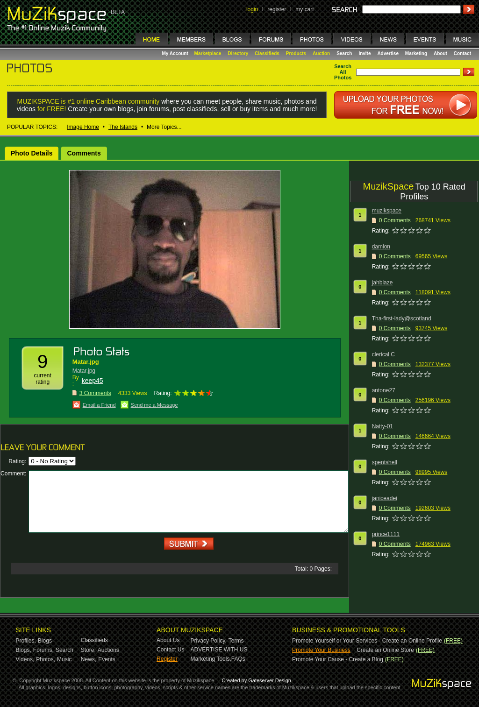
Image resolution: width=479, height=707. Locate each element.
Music (64, 659)
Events (106, 659)
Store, (88, 650)
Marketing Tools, (211, 659)
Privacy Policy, (209, 640)
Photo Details (31, 153)
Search (344, 53)
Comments (83, 153)
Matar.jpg (85, 361)
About (440, 53)
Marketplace (208, 53)
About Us (168, 640)
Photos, (45, 659)
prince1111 (386, 534)
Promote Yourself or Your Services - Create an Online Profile (367, 640)
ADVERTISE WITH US (219, 649)
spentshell (384, 462)
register (276, 9)
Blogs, (23, 650)
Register (167, 659)
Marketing (416, 53)
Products (296, 53)
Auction (321, 53)
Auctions (108, 650)
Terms (236, 640)
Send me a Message (154, 405)
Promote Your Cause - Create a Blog (337, 659)
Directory (238, 53)
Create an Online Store (385, 650)
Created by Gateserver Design (256, 680)
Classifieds (267, 53)
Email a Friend (99, 405)
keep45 (92, 380)
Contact (462, 53)
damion (381, 246)
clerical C (383, 354)
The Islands (122, 127)
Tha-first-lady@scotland (401, 318)
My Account (176, 53)
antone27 (383, 390)
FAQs (238, 659)
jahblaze (382, 282)
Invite (364, 53)
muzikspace (386, 210)
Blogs (45, 640)
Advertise (388, 53)
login (252, 9)
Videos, (25, 659)
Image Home (83, 127)
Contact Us (170, 649)
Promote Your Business (321, 650)
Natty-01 (382, 426)
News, (88, 659)
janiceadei (384, 498)
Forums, (43, 650)
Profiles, (26, 640)
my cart (304, 9)
